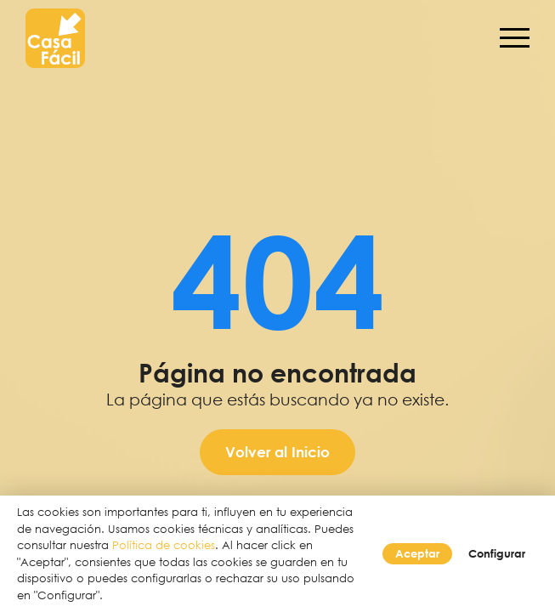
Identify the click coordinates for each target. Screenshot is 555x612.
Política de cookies (163, 545)
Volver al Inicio (277, 452)
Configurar (496, 553)
